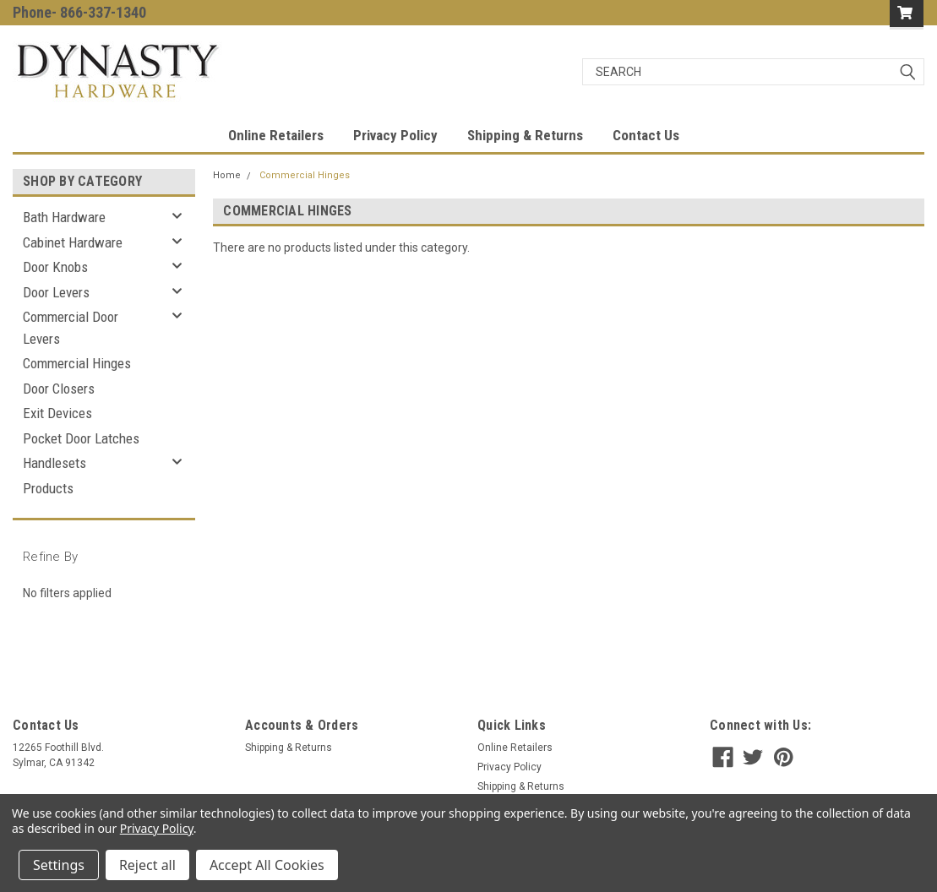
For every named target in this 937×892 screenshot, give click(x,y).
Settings (58, 865)
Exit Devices (57, 413)
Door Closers (59, 388)
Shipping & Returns (525, 135)
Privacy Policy (395, 135)
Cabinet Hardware (73, 242)
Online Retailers (276, 135)
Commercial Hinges (77, 363)
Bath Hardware (64, 217)
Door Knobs (55, 266)
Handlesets (54, 462)
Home (227, 175)
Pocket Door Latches (81, 438)
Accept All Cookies (267, 865)
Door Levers (56, 292)
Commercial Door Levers (70, 327)
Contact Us (646, 135)
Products (48, 488)
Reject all (147, 865)
